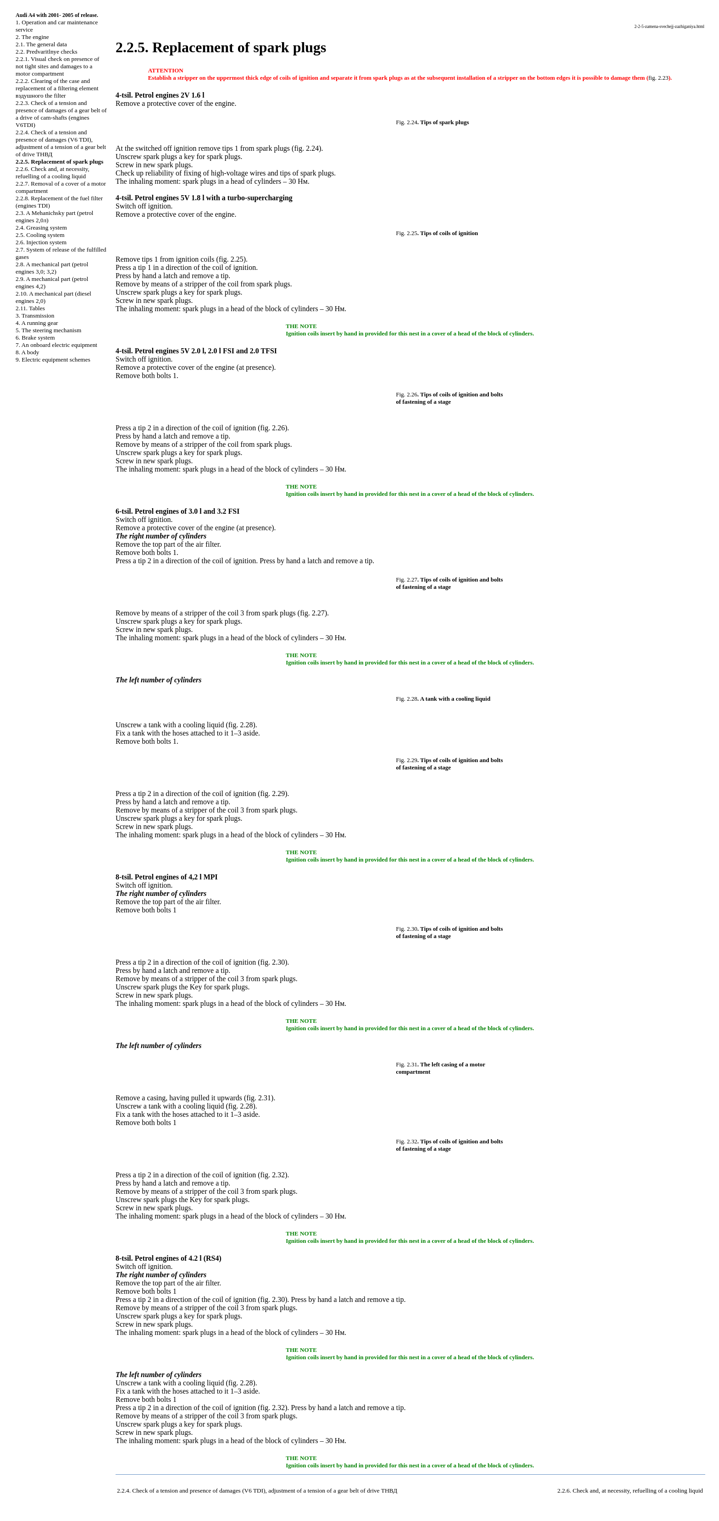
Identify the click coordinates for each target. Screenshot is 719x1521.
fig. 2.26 (272, 428)
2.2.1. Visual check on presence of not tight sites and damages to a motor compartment (58, 66)
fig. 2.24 (306, 148)
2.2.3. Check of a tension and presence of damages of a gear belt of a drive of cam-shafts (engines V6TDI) (61, 113)
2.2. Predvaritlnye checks (46, 51)
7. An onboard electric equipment (56, 344)
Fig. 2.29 (407, 760)
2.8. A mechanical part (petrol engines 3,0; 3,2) (52, 268)
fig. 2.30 (272, 962)
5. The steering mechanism (48, 330)
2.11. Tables (30, 308)
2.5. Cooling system (40, 234)
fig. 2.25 (231, 259)
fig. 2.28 (240, 725)
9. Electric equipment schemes (53, 359)
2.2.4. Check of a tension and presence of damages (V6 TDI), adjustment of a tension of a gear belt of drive (61, 143)
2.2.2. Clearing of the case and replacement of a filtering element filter (57, 88)
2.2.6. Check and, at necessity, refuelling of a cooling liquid (52, 172)
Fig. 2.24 (407, 122)
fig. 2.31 (258, 1098)
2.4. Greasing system (41, 227)
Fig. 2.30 (407, 928)
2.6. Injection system (41, 242)
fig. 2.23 (658, 77)
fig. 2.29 (272, 793)
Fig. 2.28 (407, 698)
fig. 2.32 (272, 1175)
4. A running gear (37, 322)
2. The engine (32, 36)
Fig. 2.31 (407, 1064)
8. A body (27, 352)
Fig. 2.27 (407, 579)
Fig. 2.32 (407, 1141)
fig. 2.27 (312, 613)
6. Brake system (35, 337)
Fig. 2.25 (407, 233)
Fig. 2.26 (407, 394)
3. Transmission (35, 315)
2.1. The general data (41, 44)
